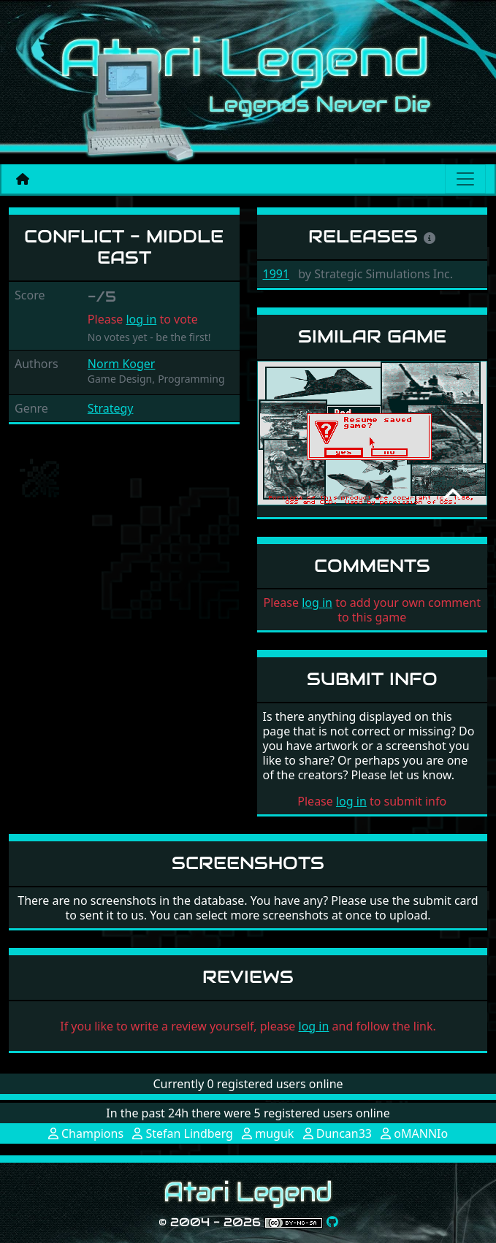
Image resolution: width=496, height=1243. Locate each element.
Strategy (111, 408)
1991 (276, 274)
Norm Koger (122, 364)
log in (141, 319)
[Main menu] (465, 179)
